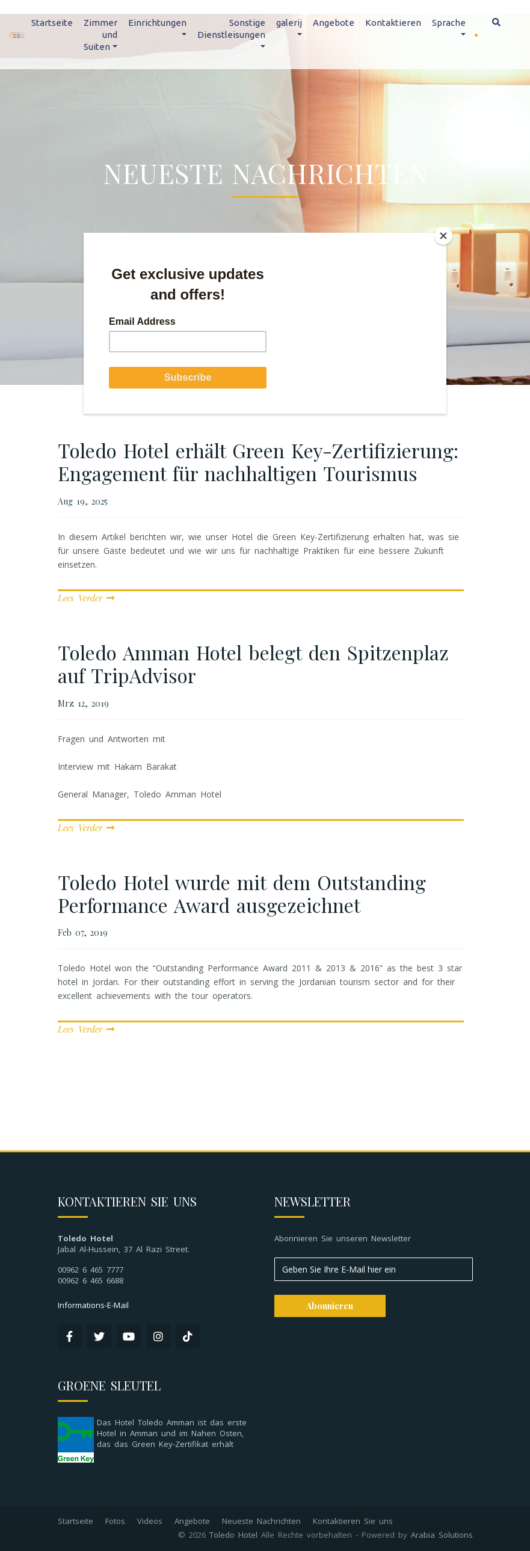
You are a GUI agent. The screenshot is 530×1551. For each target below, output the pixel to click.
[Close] (443, 236)
